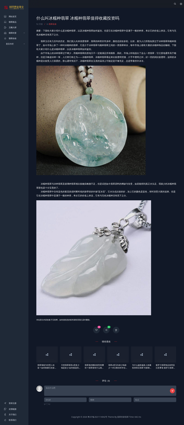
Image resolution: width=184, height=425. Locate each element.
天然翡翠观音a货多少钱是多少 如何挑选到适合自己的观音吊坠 (70, 366)
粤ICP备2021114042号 (97, 417)
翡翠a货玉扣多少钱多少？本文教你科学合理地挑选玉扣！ (117, 366)
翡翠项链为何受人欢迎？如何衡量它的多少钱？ (47, 366)
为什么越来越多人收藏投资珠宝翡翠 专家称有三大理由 (141, 366)
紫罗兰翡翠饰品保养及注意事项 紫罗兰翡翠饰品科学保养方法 (165, 366)
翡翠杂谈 (52, 24)
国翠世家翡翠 (123, 417)
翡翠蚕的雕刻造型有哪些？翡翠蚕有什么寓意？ (94, 366)
